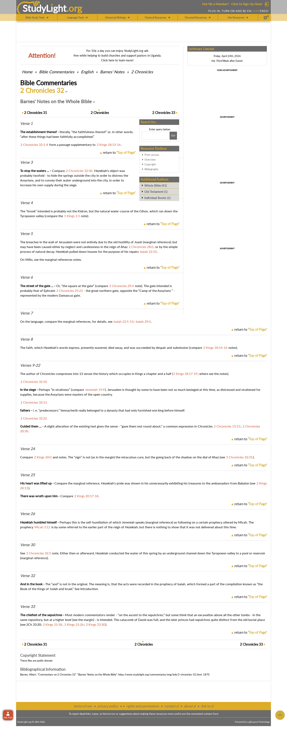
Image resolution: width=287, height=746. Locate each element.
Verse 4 (26, 203)
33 (163, 113)
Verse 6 (26, 277)
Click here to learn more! (117, 60)
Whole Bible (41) (155, 185)
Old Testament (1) (155, 191)
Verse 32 (27, 575)
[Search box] (155, 136)
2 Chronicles (142, 71)
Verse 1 (26, 123)
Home (27, 71)
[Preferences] (266, 18)
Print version (151, 154)
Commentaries (56, 71)
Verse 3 (26, 162)
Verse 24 (27, 449)
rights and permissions (142, 706)
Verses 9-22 (30, 365)
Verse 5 (26, 233)
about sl (190, 706)
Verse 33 (27, 606)
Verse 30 (27, 545)
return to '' (119, 152)
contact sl (171, 706)
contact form (211, 713)
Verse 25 (27, 475)
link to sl (207, 706)
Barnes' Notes (112, 71)
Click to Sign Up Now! (246, 4)
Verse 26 (27, 514)
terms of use (83, 706)
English (87, 71)
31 (35, 113)
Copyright (150, 164)
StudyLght (45, 8)
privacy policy (107, 706)
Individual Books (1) (157, 198)
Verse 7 (26, 313)
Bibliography (151, 169)
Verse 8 (26, 339)
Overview (150, 159)
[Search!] (173, 136)
